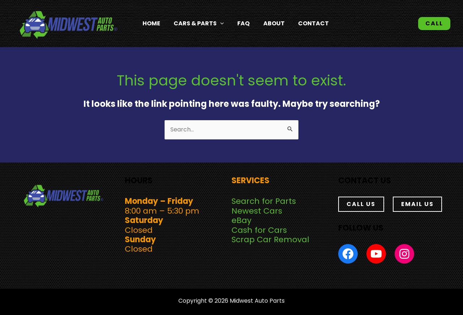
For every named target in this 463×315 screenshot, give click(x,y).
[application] (218, 23)
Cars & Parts (197, 23)
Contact (304, 23)
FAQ (239, 23)
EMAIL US (417, 204)
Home (152, 23)
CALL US (361, 204)
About (267, 23)
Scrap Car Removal (270, 239)
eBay (241, 220)
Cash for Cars (259, 230)
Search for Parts (264, 201)
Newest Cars (257, 211)
